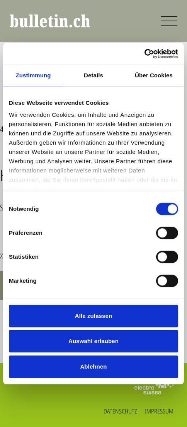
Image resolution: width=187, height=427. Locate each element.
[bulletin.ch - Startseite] (50, 20)
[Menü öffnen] (169, 21)
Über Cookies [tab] (154, 75)
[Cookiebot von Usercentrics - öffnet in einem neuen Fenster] (144, 54)
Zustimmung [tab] (33, 75)
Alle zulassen (93, 316)
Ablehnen (93, 366)
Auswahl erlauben (93, 341)
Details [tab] (93, 75)
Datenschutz (120, 411)
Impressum (159, 411)
